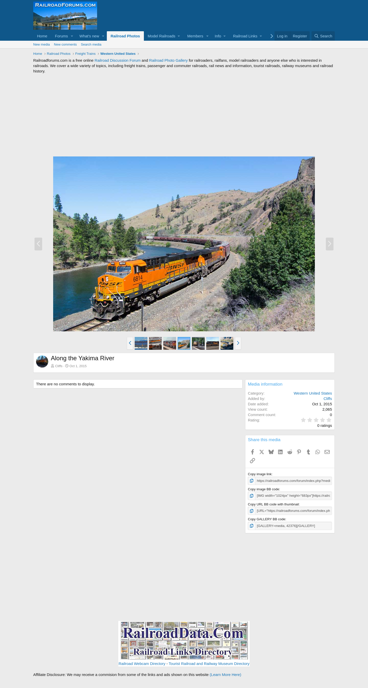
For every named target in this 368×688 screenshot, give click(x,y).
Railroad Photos (125, 36)
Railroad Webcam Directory (142, 663)
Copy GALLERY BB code (266, 519)
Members (195, 36)
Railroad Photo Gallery (168, 60)
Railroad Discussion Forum (118, 60)
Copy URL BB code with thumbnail (273, 504)
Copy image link (260, 474)
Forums (61, 36)
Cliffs (59, 366)
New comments (65, 44)
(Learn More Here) (225, 674)
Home (42, 36)
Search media (91, 44)
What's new (89, 36)
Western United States (313, 393)
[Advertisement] (184, 115)
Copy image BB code (263, 489)
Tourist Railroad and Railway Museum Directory (209, 663)
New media (41, 44)
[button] (72, 36)
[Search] (323, 36)
